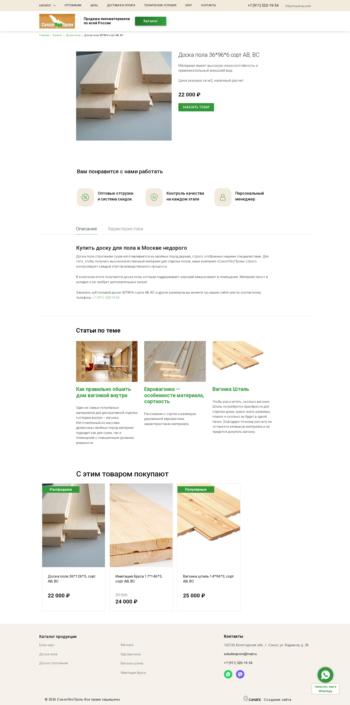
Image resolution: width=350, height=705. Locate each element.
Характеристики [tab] (125, 228)
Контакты (208, 5)
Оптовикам (73, 5)
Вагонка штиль (132, 663)
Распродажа (61, 489)
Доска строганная (53, 663)
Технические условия (160, 5)
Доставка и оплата (121, 5)
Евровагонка (131, 654)
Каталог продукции (58, 636)
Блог (188, 5)
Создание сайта (277, 700)
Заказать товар (196, 107)
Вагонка (127, 645)
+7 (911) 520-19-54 (263, 5)
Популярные (196, 489)
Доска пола (48, 654)
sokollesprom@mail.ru (240, 654)
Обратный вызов (298, 6)
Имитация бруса (133, 673)
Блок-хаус (47, 645)
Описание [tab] (86, 228)
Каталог (45, 5)
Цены (94, 5)
